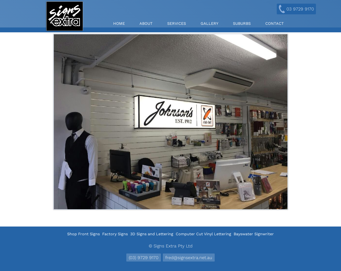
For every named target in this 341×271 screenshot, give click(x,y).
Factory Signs (115, 234)
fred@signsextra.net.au (188, 257)
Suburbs (242, 23)
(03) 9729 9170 (143, 257)
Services (176, 23)
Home (119, 23)
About (146, 23)
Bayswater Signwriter (254, 234)
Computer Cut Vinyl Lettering (203, 234)
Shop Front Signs (83, 234)
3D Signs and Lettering (151, 234)
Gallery (209, 23)
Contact (274, 23)
